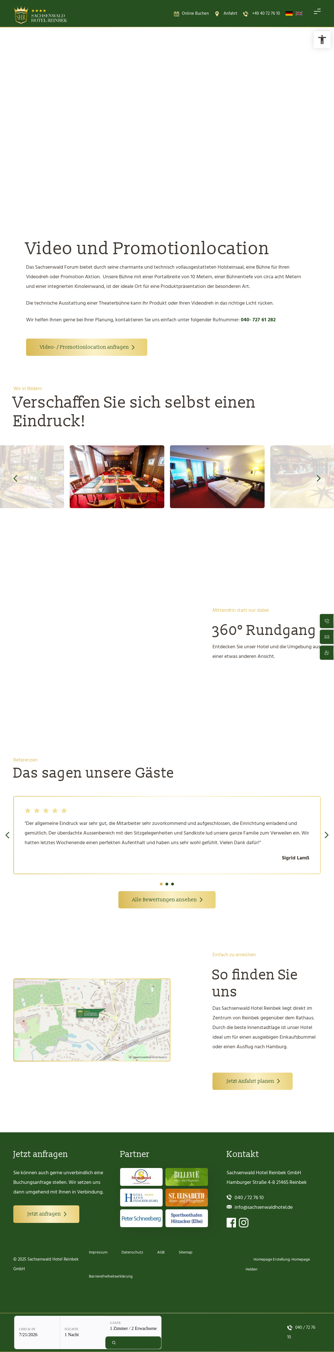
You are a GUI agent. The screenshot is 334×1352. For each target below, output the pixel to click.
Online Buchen (195, 14)
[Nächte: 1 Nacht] (96, 160)
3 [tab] (172, 884)
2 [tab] (166, 884)
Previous (15, 479)
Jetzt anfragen (44, 1214)
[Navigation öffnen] (317, 13)
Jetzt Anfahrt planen (250, 1082)
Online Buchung (75, 130)
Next (319, 479)
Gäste (128, 151)
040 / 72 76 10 (249, 1197)
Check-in (40, 157)
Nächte (85, 157)
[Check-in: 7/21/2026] (50, 160)
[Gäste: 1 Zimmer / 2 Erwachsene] (147, 154)
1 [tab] (161, 884)
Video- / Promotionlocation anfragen (84, 348)
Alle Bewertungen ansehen (164, 900)
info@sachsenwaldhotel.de (264, 1207)
